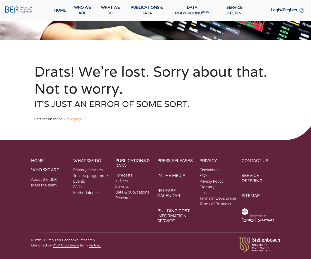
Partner (95, 245)
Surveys (122, 186)
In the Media (172, 175)
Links (204, 192)
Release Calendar (169, 193)
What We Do (110, 10)
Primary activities (88, 170)
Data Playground (192, 10)
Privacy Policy (212, 181)
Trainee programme (90, 175)
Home (60, 10)
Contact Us (255, 160)
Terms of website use (218, 198)
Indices (121, 181)
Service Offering (234, 10)
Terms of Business (215, 204)
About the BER (44, 179)
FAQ (203, 175)
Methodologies (86, 192)
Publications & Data (147, 10)
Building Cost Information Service (174, 215)
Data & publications (132, 192)
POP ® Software (66, 245)
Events (79, 181)
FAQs (78, 187)
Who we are (45, 169)
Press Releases (175, 160)
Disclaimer (209, 170)
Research (123, 198)
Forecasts (123, 175)
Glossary (207, 187)
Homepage (73, 119)
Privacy (208, 160)
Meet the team (44, 185)
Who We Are (82, 10)
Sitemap (251, 195)
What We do (87, 160)
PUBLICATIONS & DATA (132, 163)
